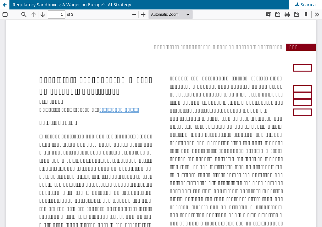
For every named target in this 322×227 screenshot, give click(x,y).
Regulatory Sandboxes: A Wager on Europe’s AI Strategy (72, 5)
